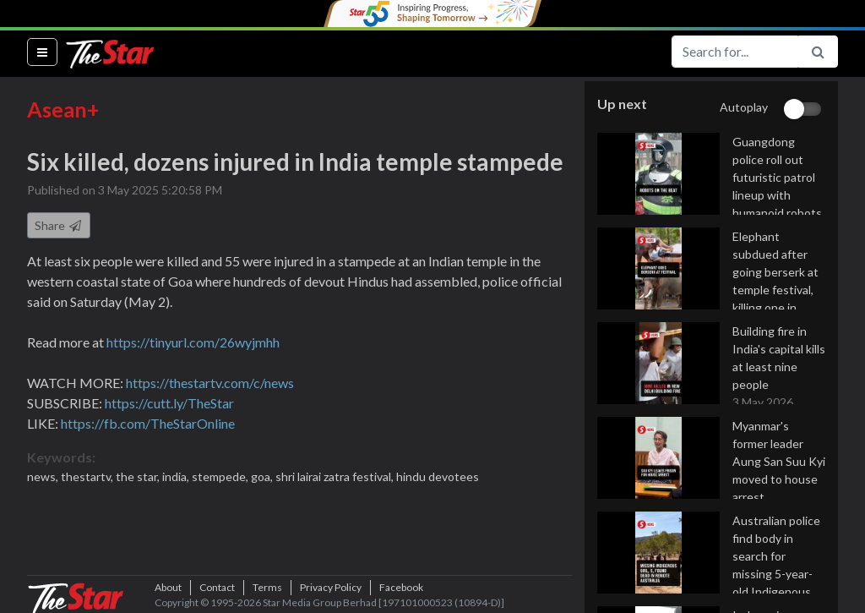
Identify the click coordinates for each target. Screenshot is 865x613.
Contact (217, 587)
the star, (139, 476)
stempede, (221, 476)
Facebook (401, 587)
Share (59, 225)
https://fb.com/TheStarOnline (148, 423)
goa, (263, 476)
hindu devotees (437, 476)
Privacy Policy (331, 587)
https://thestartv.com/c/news (210, 383)
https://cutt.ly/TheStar (169, 403)
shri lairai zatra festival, (335, 476)
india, (177, 476)
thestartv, (88, 476)
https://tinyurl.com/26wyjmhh (193, 342)
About (168, 587)
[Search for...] (735, 52)
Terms (267, 587)
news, (44, 476)
